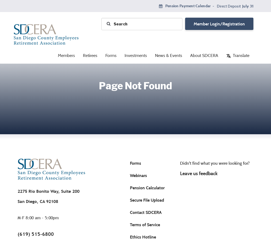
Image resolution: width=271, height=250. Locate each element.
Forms (111, 55)
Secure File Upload (147, 200)
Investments (136, 55)
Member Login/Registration (219, 23)
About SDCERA (204, 55)
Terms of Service (145, 224)
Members (66, 55)
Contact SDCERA (146, 212)
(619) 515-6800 (36, 234)
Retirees (90, 55)
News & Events (168, 55)
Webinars (138, 175)
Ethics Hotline (143, 237)
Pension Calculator (147, 187)
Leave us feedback (199, 173)
